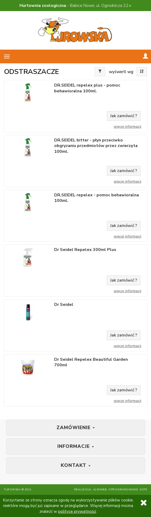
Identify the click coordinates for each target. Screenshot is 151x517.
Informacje (75, 446)
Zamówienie (76, 427)
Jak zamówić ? (123, 116)
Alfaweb (100, 489)
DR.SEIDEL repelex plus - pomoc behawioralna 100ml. (87, 88)
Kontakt (75, 465)
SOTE (143, 489)
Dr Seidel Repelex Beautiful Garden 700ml (91, 362)
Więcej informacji (127, 126)
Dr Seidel (63, 304)
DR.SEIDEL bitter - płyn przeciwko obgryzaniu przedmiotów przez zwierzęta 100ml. (96, 145)
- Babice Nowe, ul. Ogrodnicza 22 (75, 5)
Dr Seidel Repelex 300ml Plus (85, 250)
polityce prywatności (77, 511)
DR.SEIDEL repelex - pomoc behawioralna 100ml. (96, 197)
